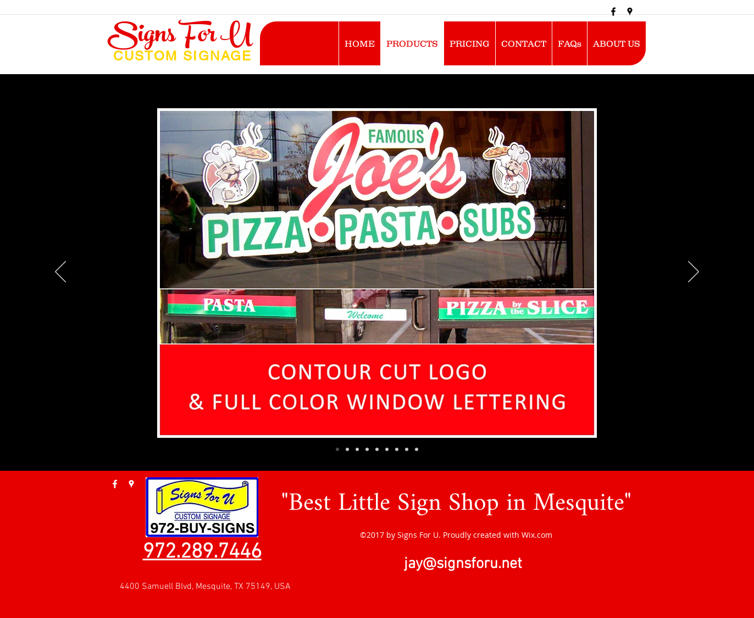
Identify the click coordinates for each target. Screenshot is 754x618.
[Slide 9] (416, 449)
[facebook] (613, 11)
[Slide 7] (396, 449)
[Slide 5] (377, 449)
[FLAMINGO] (347, 449)
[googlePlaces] (629, 11)
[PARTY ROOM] (367, 449)
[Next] (693, 272)
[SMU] (337, 449)
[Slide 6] (387, 449)
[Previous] (60, 272)
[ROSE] (357, 449)
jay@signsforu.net (463, 564)
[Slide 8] (406, 449)
